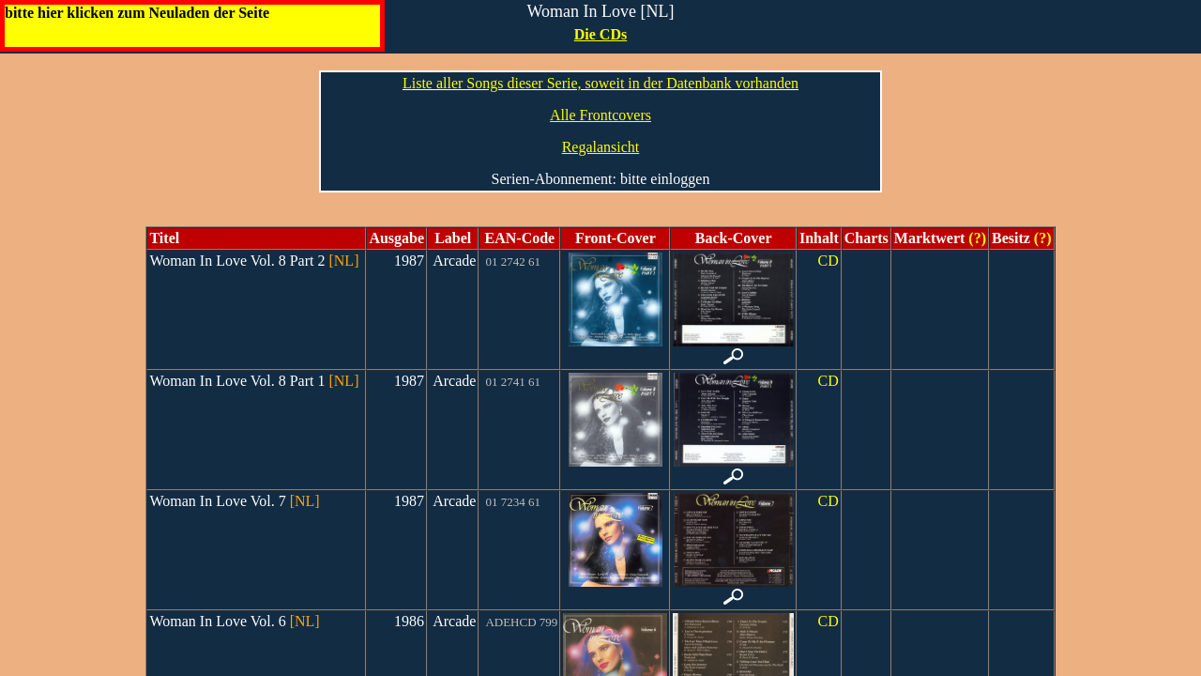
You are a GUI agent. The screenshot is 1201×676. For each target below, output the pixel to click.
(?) (975, 238)
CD (827, 261)
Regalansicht (601, 147)
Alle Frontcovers (600, 115)
